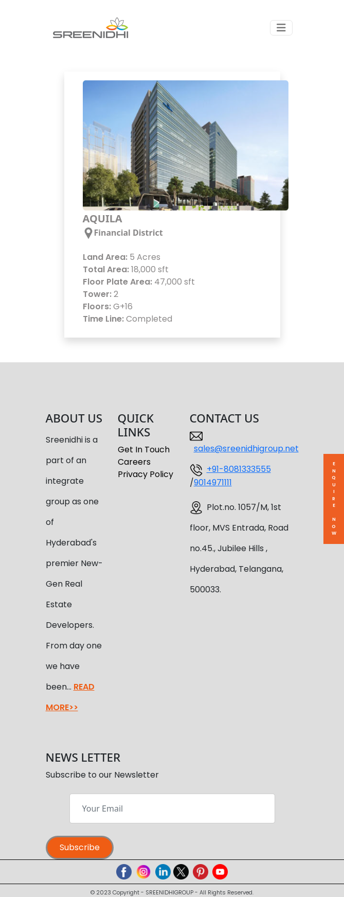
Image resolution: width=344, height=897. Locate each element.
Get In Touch (144, 449)
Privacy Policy (145, 474)
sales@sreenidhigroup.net (246, 448)
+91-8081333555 (239, 469)
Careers (134, 462)
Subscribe (80, 847)
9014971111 (213, 482)
